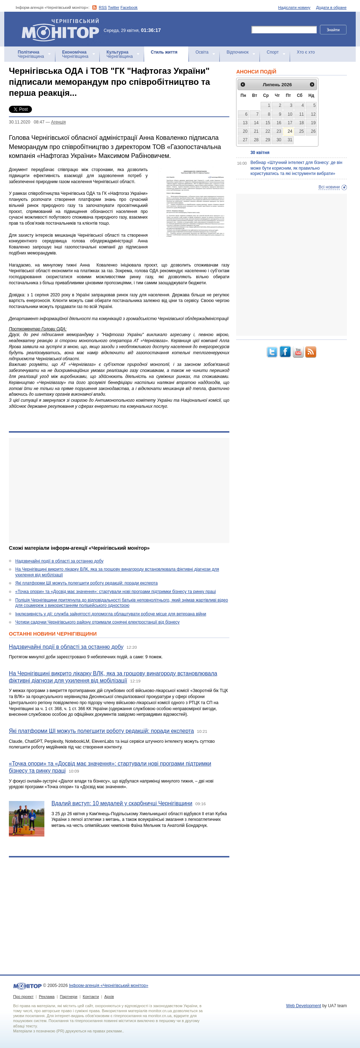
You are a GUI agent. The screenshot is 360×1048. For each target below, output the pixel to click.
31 (290, 139)
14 (256, 122)
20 (245, 131)
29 (268, 139)
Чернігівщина (31, 54)
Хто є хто (306, 52)
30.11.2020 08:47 (26, 122)
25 (301, 131)
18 (301, 122)
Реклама (46, 996)
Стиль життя (164, 52)
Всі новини (329, 187)
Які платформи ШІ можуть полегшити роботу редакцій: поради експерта (86, 583)
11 (301, 114)
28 (256, 139)
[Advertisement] (119, 490)
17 (290, 122)
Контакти (91, 996)
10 (290, 114)
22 (268, 131)
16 (279, 122)
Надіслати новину (294, 7)
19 (313, 122)
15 (268, 122)
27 (245, 139)
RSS (103, 7)
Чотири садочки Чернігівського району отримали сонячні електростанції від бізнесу (97, 622)
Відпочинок (238, 52)
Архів (109, 996)
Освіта (202, 52)
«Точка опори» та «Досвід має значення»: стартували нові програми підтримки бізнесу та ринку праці (115, 591)
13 (245, 122)
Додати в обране (331, 7)
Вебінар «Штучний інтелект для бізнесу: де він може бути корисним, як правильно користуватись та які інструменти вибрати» (296, 168)
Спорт (273, 52)
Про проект (23, 996)
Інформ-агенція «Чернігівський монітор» (62, 29)
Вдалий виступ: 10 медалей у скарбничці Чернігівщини (121, 803)
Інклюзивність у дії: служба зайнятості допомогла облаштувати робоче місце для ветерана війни (110, 613)
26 (313, 131)
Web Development (303, 1005)
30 (279, 139)
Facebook (128, 7)
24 (290, 131)
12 (313, 114)
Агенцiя (58, 122)
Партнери (68, 996)
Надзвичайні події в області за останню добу (59, 561)
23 (279, 131)
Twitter (113, 7)
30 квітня (259, 152)
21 (256, 131)
